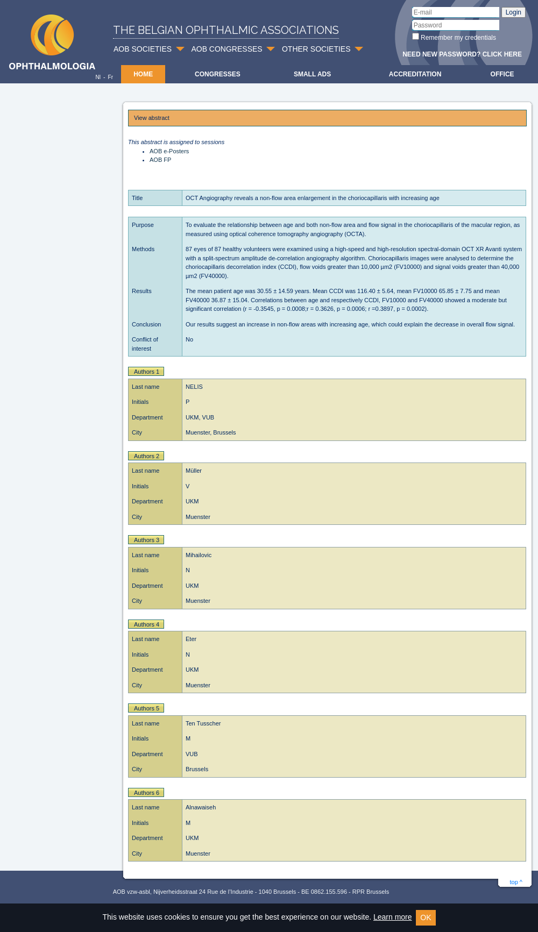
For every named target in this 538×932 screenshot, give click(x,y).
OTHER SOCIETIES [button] (316, 49)
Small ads (312, 74)
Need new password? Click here (462, 54)
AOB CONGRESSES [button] (226, 49)
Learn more (392, 917)
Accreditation (415, 74)
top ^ (515, 882)
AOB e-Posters (169, 151)
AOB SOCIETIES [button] (143, 49)
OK (425, 917)
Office (502, 74)
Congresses (217, 74)
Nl (97, 77)
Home (143, 74)
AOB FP (160, 159)
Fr (110, 77)
